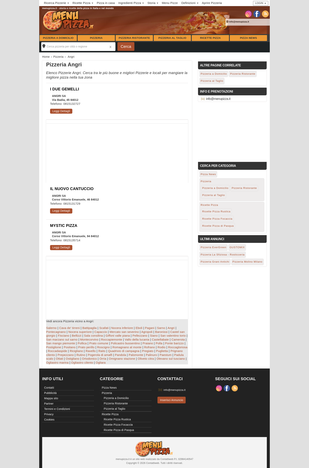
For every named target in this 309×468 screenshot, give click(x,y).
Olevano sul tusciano (170, 358)
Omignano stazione (122, 358)
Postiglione (53, 347)
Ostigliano (72, 358)
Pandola (120, 355)
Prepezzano (66, 355)
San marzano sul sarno (62, 339)
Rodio (161, 347)
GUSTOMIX (237, 247)
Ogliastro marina (57, 362)
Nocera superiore (80, 331)
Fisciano (63, 335)
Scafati (104, 328)
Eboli (139, 328)
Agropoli (147, 331)
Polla (159, 343)
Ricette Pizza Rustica (216, 211)
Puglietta (162, 351)
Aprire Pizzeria (212, 3)
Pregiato (148, 351)
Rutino (80, 355)
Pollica (82, 343)
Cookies (49, 419)
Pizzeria (96, 37)
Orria (103, 358)
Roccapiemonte (111, 339)
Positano (69, 347)
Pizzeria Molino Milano (247, 261)
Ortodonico (89, 358)
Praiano (147, 343)
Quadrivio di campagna (124, 351)
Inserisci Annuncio (171, 400)
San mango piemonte (60, 343)
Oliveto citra (146, 358)
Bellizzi (77, 335)
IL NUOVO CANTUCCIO (72, 189)
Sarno (161, 328)
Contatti (49, 387)
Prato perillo (86, 347)
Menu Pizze (170, 3)
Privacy (49, 414)
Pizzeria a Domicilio (58, 37)
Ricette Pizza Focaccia (217, 218)
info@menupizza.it (237, 21)
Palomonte (136, 355)
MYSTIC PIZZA (63, 225)
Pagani (149, 328)
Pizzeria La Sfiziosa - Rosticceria (223, 254)
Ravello (91, 351)
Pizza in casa (106, 3)
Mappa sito (51, 398)
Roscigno (103, 347)
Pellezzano (139, 335)
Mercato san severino (124, 331)
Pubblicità (50, 393)
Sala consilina (93, 335)
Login (260, 3)
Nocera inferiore (122, 328)
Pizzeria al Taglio (172, 37)
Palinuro (151, 355)
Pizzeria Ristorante (134, 37)
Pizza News (248, 37)
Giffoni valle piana (117, 335)
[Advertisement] (117, 151)
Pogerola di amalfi (100, 355)
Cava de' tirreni (69, 328)
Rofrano (149, 347)
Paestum (166, 355)
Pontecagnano (56, 331)
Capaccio (100, 331)
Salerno (51, 328)
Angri (171, 328)
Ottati (59, 358)
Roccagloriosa (177, 347)
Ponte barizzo (174, 343)
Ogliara (101, 362)
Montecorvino (89, 339)
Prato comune (98, 343)
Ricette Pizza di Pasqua (218, 225)
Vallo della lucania (137, 339)
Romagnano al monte (126, 347)
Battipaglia (89, 328)
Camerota (178, 339)
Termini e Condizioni (57, 408)
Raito (101, 351)
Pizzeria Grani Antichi (215, 261)
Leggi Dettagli (61, 111)
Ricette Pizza (210, 37)
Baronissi (161, 331)
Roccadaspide (57, 351)
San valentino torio (173, 335)
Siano (154, 335)
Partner (49, 403)
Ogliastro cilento (82, 362)
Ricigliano (76, 351)
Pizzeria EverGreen (213, 247)
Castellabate (160, 339)
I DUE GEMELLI (64, 89)
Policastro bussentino (125, 343)
